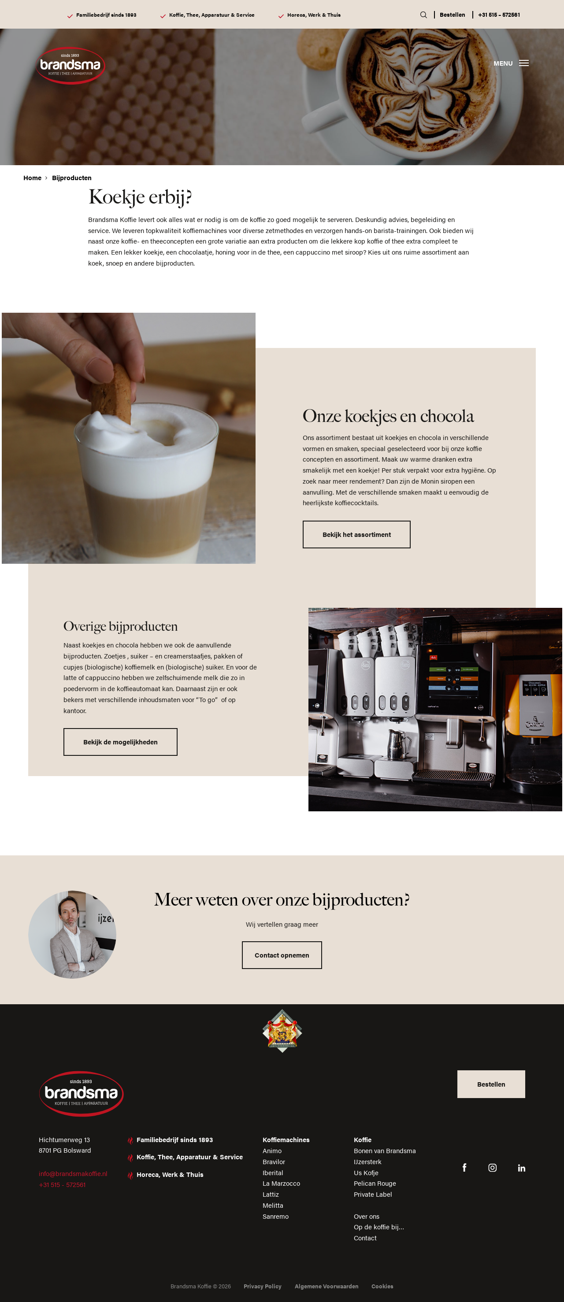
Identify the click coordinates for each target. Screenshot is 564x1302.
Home (32, 177)
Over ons (366, 1216)
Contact (365, 1237)
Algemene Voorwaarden (327, 1286)
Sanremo (276, 1216)
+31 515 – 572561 (499, 14)
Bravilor (274, 1161)
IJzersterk (368, 1161)
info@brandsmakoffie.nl (73, 1173)
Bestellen (452, 14)
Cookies (382, 1286)
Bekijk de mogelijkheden (120, 741)
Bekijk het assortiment (357, 534)
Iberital (273, 1172)
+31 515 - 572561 (62, 1184)
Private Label (373, 1193)
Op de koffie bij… (379, 1226)
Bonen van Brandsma (385, 1150)
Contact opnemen (282, 954)
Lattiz (271, 1193)
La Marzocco (281, 1182)
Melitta (273, 1205)
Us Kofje (366, 1172)
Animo (272, 1150)
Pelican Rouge (375, 1182)
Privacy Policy (263, 1286)
